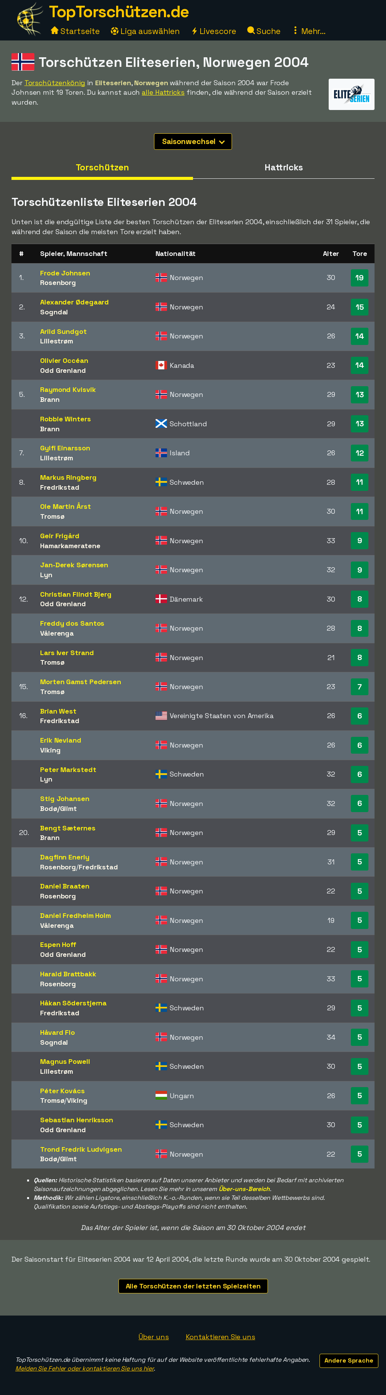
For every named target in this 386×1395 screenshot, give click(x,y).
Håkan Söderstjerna (73, 1003)
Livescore (213, 31)
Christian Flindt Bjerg (76, 594)
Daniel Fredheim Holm (75, 915)
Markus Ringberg (68, 477)
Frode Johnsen (65, 273)
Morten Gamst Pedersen (80, 681)
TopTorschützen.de (119, 12)
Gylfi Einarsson (65, 447)
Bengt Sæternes (68, 828)
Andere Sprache (348, 1360)
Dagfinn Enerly (64, 857)
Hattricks (283, 167)
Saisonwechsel (193, 141)
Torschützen (102, 167)
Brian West (58, 711)
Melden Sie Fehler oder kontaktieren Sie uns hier (84, 1368)
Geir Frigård (59, 535)
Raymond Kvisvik (68, 389)
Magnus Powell (65, 1061)
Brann (50, 399)
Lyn (46, 574)
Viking (50, 750)
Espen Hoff (58, 944)
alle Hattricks (163, 92)
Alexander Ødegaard (74, 302)
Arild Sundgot (63, 331)
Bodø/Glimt (58, 808)
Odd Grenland (63, 370)
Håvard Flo (57, 1032)
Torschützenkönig (54, 82)
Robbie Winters (65, 418)
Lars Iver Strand (67, 652)
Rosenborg (58, 282)
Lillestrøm (56, 341)
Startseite (75, 31)
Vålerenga (57, 633)
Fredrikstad (59, 487)
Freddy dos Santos (72, 623)
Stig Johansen (64, 798)
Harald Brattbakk (68, 973)
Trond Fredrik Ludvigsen (81, 1149)
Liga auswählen (145, 31)
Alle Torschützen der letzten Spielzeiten (193, 1286)
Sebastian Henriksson (76, 1119)
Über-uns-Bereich (244, 1189)
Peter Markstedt (68, 769)
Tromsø (52, 516)
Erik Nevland (60, 740)
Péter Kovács (62, 1090)
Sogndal (54, 311)
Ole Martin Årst (65, 506)
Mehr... (309, 31)
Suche (264, 31)
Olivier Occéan (64, 360)
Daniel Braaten (64, 886)
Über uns (153, 1336)
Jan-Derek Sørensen (74, 564)
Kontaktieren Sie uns (220, 1336)
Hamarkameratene (70, 545)
